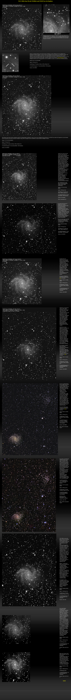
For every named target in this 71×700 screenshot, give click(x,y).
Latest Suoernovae (60, 57)
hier (60, 278)
